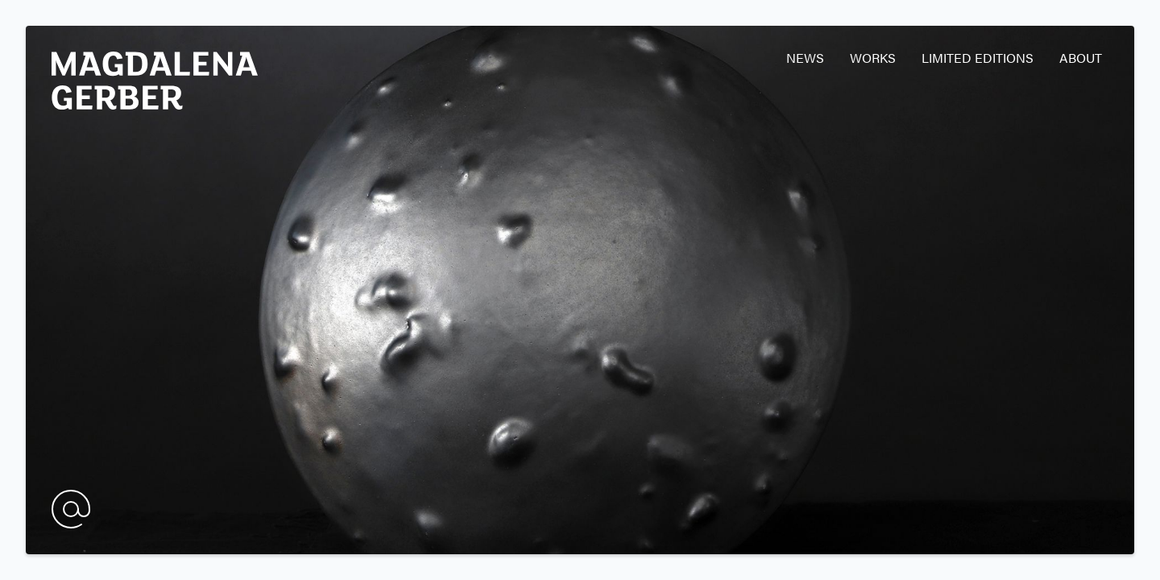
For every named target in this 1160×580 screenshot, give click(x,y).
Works (873, 57)
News (805, 57)
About (1080, 57)
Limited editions (978, 57)
